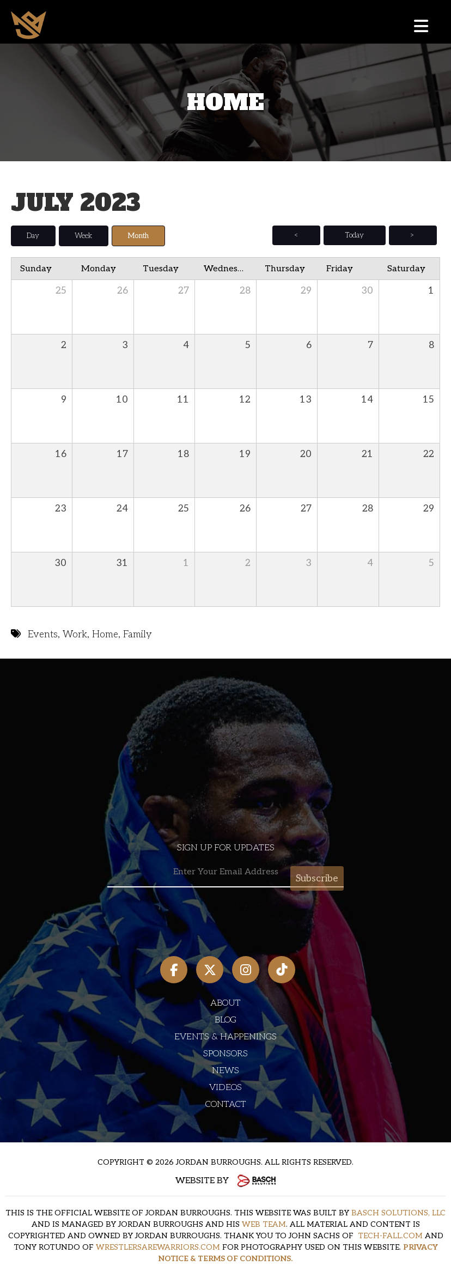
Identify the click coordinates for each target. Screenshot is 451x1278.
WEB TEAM (264, 1224)
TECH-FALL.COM (390, 1235)
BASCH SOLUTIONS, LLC (398, 1213)
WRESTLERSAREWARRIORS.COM (158, 1247)
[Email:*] (225, 872)
